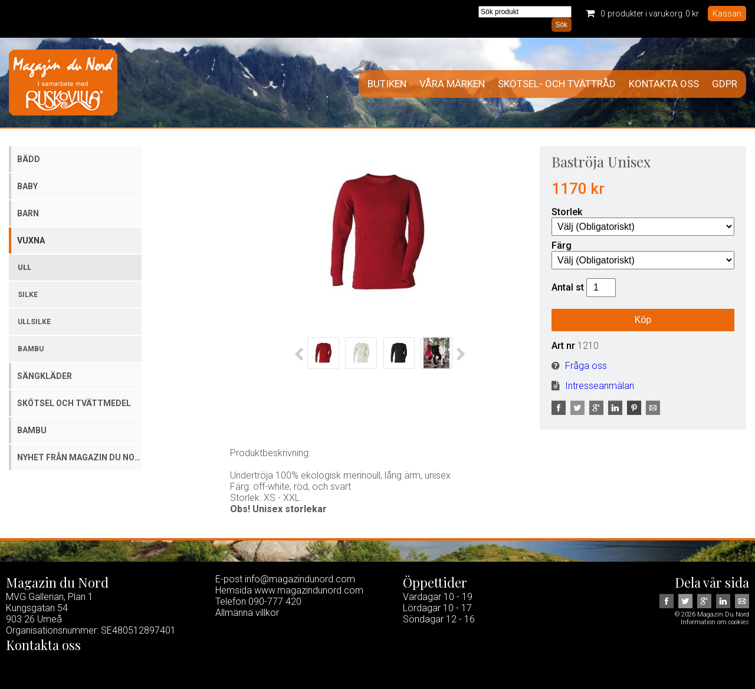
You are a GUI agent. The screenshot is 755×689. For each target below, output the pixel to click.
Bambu (31, 349)
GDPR (724, 84)
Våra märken (452, 84)
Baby (27, 186)
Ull (24, 267)
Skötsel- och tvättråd (557, 84)
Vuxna (31, 240)
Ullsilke (34, 322)
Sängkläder (44, 376)
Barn (28, 213)
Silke (28, 295)
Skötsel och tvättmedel (74, 403)
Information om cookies (715, 622)
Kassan (727, 13)
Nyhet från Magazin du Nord (79, 457)
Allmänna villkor (247, 612)
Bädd (28, 159)
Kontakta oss (664, 84)
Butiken (386, 84)
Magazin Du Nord (63, 83)
